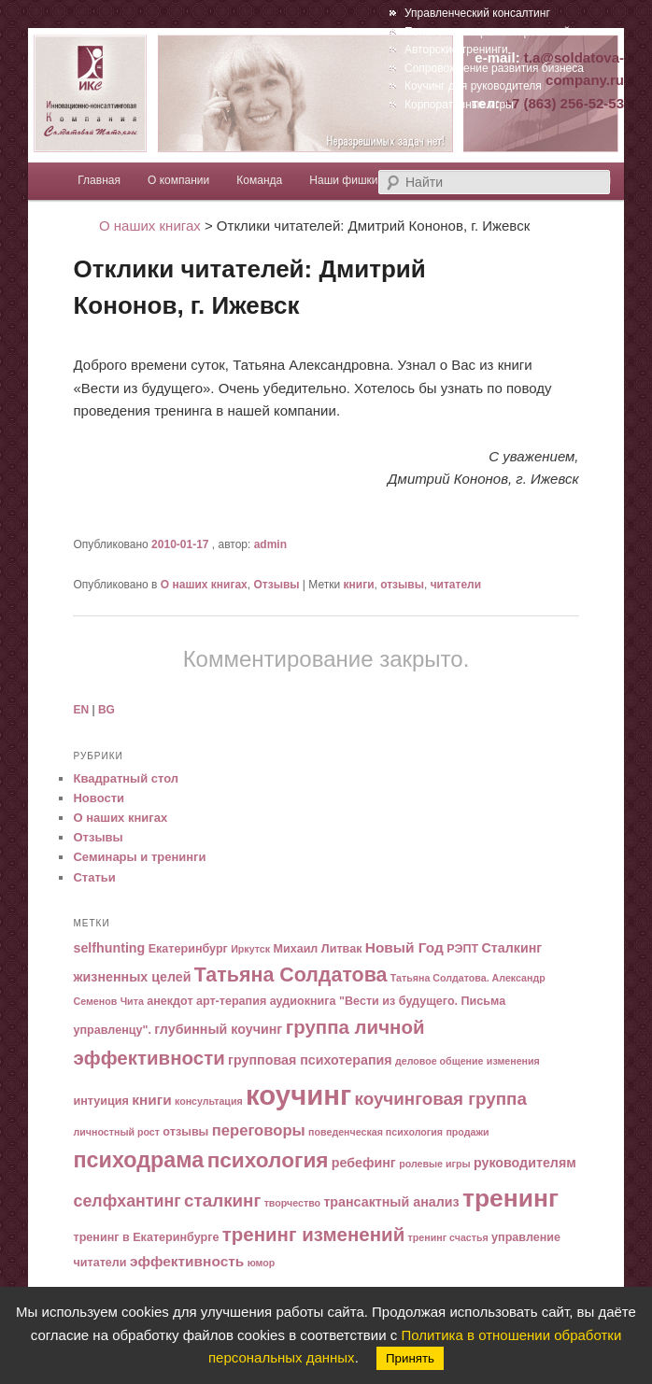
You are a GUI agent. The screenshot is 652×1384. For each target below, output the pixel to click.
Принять (410, 1358)
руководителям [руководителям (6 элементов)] (525, 1162)
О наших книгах (204, 584)
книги (359, 584)
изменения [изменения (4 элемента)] (513, 1060)
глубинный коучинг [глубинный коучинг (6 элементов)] (218, 1029)
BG (106, 709)
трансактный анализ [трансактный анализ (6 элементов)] (391, 1201)
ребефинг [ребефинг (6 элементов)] (364, 1162)
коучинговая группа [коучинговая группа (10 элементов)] (441, 1099)
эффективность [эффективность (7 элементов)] (187, 1261)
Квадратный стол (125, 778)
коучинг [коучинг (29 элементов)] (298, 1095)
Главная (99, 180)
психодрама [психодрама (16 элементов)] (138, 1160)
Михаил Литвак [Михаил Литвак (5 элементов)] (317, 948)
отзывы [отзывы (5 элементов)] (185, 1131)
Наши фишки (343, 180)
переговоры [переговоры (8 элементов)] (258, 1130)
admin (270, 544)
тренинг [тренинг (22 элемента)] (510, 1198)
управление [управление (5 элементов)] (525, 1237)
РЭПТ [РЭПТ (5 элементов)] (462, 948)
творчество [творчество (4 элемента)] (292, 1202)
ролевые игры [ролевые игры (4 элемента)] (434, 1163)
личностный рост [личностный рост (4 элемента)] (116, 1131)
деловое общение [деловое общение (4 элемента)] (439, 1060)
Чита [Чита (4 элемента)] (132, 1001)
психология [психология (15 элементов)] (268, 1160)
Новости (98, 798)
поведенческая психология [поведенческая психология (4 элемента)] (375, 1131)
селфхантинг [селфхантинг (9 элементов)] (126, 1201)
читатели (456, 584)
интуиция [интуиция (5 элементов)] (100, 1101)
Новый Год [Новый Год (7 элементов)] (404, 947)
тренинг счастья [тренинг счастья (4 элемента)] (448, 1237)
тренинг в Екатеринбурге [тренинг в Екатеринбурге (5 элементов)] (146, 1237)
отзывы (402, 584)
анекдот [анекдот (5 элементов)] (169, 1001)
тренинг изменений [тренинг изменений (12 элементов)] (313, 1234)
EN (81, 709)
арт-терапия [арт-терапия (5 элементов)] (231, 1001)
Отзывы (276, 584)
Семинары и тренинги (139, 857)
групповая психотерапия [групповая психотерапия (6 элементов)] (310, 1059)
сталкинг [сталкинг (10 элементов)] (222, 1200)
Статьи (94, 877)
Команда (259, 180)
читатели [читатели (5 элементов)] (99, 1262)
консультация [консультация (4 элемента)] (209, 1101)
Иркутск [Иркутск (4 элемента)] (250, 948)
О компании (178, 180)
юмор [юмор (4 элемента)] (262, 1262)
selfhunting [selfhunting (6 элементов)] (109, 947)
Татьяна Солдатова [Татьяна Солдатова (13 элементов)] (291, 975)
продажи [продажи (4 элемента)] (467, 1131)
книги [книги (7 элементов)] (151, 1100)
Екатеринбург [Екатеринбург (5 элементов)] (188, 948)
